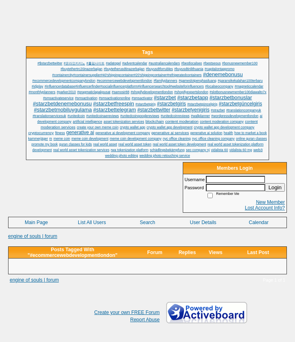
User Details (203, 222)
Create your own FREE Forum (127, 312)
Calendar (259, 222)
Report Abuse (145, 320)
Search (147, 222)
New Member (270, 202)
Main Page (36, 222)
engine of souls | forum (32, 236)
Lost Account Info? (265, 208)
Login (275, 187)
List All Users (92, 222)
